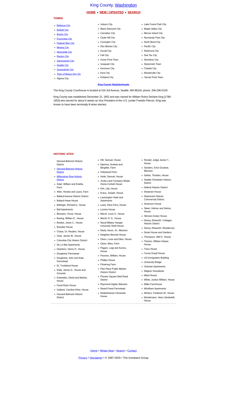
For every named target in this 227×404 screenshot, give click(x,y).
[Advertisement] (113, 129)
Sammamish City (65, 61)
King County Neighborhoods (113, 84)
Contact (132, 350)
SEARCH (134, 12)
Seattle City (63, 65)
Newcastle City (64, 52)
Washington (126, 5)
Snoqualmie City (65, 69)
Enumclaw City (64, 39)
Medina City (63, 47)
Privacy (82, 357)
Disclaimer (96, 357)
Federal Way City (65, 43)
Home (94, 350)
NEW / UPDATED (112, 12)
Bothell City (62, 30)
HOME (91, 12)
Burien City (62, 34)
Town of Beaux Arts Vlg (69, 74)
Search (120, 350)
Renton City (63, 56)
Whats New (107, 350)
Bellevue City (63, 25)
